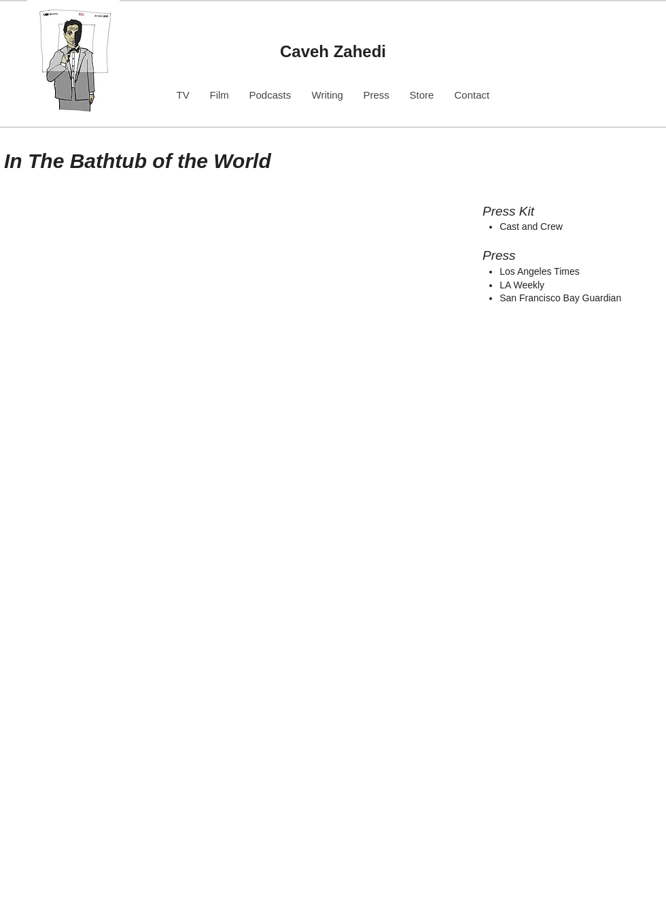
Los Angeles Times (540, 271)
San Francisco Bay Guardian (560, 297)
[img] (208, 344)
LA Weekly (522, 285)
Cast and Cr (525, 226)
